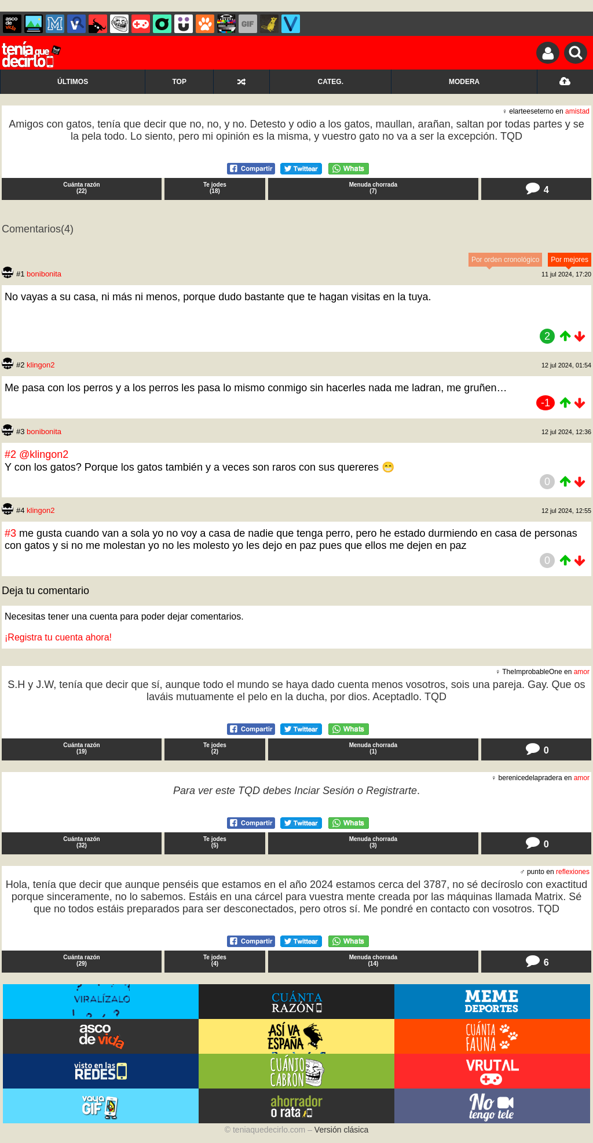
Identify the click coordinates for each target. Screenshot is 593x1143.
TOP (179, 82)
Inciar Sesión (324, 790)
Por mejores (569, 260)
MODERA (464, 82)
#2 (12, 454)
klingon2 (40, 365)
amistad (577, 111)
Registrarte (391, 790)
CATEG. (330, 82)
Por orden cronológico (505, 260)
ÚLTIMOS (72, 82)
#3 (12, 533)
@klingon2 (43, 454)
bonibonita (44, 274)
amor (582, 672)
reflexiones (573, 872)
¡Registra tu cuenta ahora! (58, 637)
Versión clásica (341, 1129)
